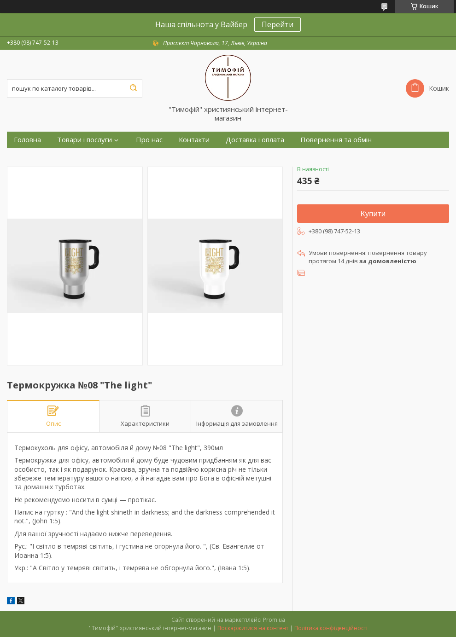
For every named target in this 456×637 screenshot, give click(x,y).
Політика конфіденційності (331, 628)
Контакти (194, 139)
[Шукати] (133, 88)
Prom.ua (274, 620)
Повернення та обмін (336, 139)
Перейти (277, 24)
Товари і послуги (84, 139)
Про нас (149, 139)
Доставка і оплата (255, 139)
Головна (27, 139)
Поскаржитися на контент (252, 628)
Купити (373, 213)
